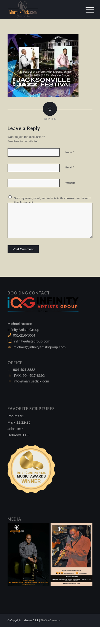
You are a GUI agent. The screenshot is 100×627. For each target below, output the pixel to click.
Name (69, 152)
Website (70, 182)
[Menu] (86, 9)
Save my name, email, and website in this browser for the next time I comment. (52, 200)
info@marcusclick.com (31, 381)
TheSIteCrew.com (50, 620)
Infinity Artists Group (23, 330)
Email (69, 167)
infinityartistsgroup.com (32, 341)
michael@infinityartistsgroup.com (39, 347)
